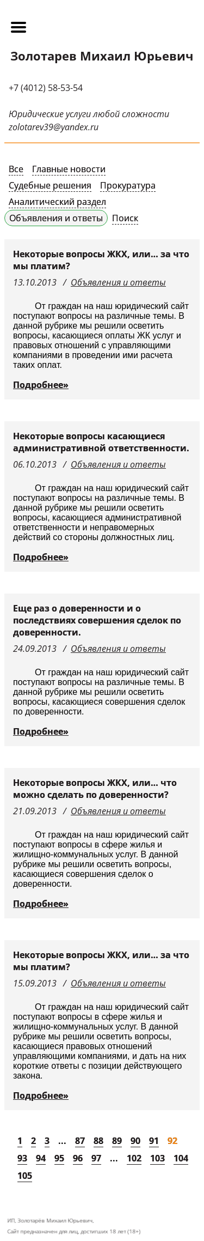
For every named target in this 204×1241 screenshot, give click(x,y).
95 (59, 1158)
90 (135, 1141)
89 (117, 1141)
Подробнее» (41, 385)
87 (80, 1141)
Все (16, 169)
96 (78, 1158)
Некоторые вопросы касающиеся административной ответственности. (101, 442)
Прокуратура (128, 185)
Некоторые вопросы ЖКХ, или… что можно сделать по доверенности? (95, 789)
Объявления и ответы (56, 218)
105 (24, 1176)
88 (98, 1141)
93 (22, 1158)
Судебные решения (50, 185)
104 (181, 1158)
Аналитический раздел (57, 202)
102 (134, 1158)
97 (96, 1158)
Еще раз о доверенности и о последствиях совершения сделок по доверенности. (97, 620)
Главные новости (69, 169)
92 (172, 1141)
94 (41, 1158)
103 (157, 1158)
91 (154, 1141)
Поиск (125, 218)
